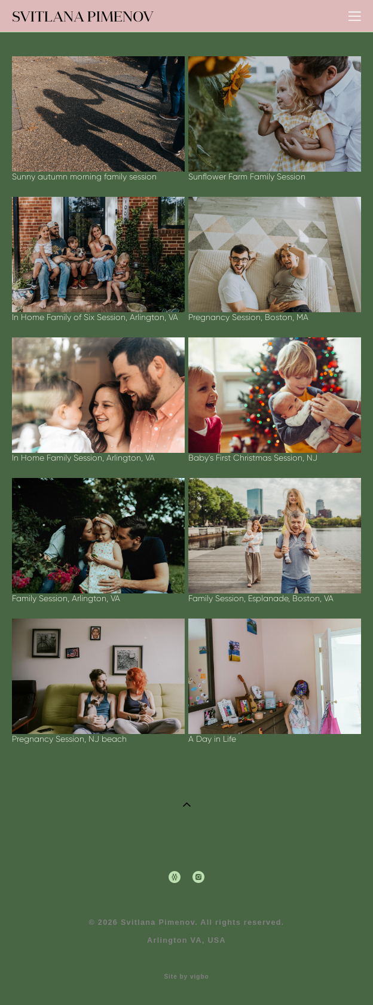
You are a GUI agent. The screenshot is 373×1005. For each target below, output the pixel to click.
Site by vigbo (186, 977)
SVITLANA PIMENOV (83, 16)
